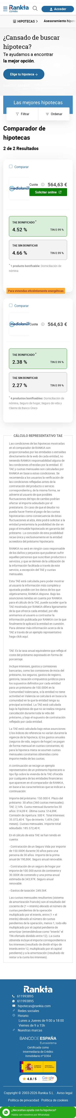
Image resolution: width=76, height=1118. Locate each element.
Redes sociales (28, 1011)
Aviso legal (64, 1093)
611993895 (25, 996)
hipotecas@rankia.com (34, 1006)
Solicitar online (48, 192)
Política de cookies (54, 1100)
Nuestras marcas (30, 1030)
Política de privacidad (23, 1100)
